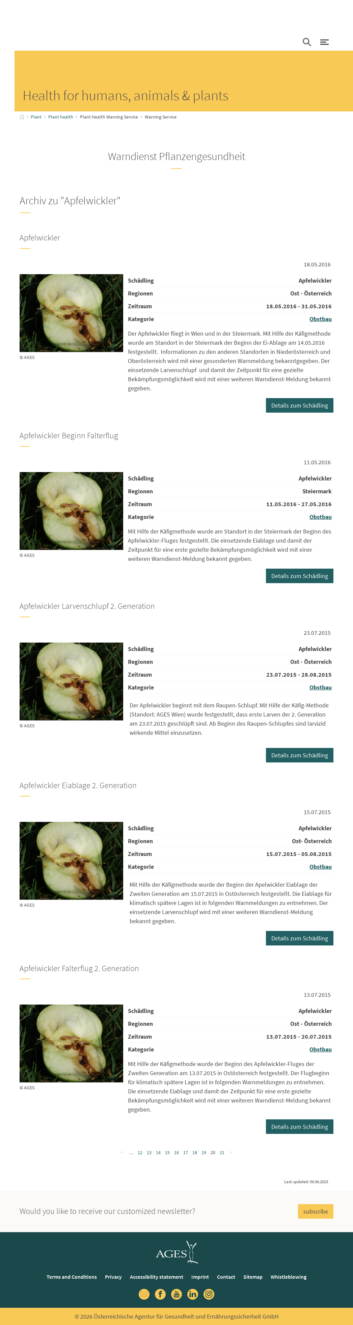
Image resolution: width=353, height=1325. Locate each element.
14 (158, 1152)
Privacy (113, 1276)
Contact (226, 1276)
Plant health (60, 117)
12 (140, 1152)
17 (185, 1152)
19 (203, 1152)
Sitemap (253, 1276)
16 (176, 1152)
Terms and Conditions (72, 1276)
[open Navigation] (324, 42)
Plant (36, 117)
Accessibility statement (156, 1276)
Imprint (200, 1276)
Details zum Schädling (299, 405)
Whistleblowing (288, 1276)
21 (222, 1152)
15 (167, 1152)
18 (194, 1152)
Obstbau (320, 319)
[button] (307, 42)
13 (149, 1152)
